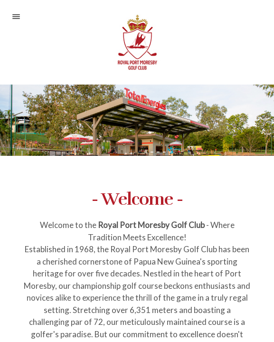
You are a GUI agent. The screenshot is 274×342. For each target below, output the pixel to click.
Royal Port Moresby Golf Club (137, 42)
